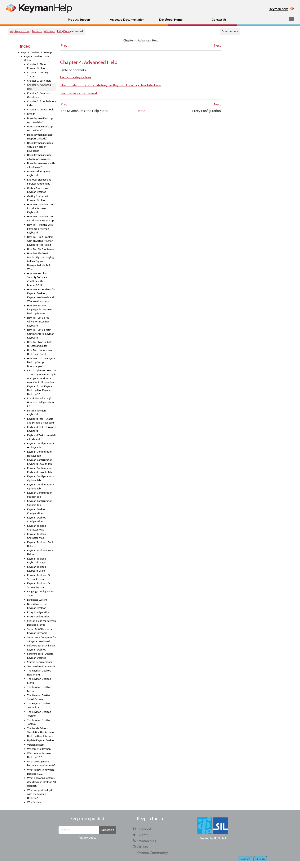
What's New (34, 802)
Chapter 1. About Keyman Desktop (37, 66)
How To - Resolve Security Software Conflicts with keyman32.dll (37, 279)
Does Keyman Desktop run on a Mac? (40, 120)
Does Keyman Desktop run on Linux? (40, 128)
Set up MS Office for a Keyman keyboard (39, 631)
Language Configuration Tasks (40, 593)
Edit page (260, 858)
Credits (31, 114)
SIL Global (220, 838)
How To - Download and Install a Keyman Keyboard (40, 208)
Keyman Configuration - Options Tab (40, 478)
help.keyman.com (19, 31)
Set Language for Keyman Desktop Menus (41, 623)
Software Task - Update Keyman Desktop (40, 655)
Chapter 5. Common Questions (38, 95)
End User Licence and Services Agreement (39, 181)
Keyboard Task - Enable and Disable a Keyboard (40, 420)
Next (217, 45)
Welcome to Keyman (39, 749)
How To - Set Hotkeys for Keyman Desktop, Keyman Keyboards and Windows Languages (41, 295)
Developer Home (171, 19)
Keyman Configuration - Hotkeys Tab (40, 445)
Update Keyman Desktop (41, 740)
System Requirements (39, 662)
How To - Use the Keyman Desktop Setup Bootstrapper (41, 362)
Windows (49, 31)
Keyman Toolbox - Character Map (37, 527)
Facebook (144, 829)
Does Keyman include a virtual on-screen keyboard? (40, 146)
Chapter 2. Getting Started (37, 74)
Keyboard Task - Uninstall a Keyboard (41, 437)
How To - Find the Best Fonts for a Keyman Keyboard (40, 228)
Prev (64, 45)
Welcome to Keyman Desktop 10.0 (39, 755)
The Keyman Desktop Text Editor (39, 705)
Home (140, 111)
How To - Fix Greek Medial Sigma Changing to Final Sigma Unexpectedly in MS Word (40, 261)
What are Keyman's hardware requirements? (41, 763)
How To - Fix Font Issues (40, 249)
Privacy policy (87, 837)
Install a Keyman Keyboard (36, 412)
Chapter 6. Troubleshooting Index (41, 103)
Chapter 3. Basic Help (39, 80)
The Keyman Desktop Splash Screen (39, 697)
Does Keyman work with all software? (41, 165)
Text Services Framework (41, 666)
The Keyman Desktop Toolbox (39, 714)
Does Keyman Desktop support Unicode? (40, 136)
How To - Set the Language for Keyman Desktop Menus (39, 309)
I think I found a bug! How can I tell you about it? (41, 402)
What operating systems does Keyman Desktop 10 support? (41, 781)
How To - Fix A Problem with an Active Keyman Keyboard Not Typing (40, 240)
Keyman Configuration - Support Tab (40, 494)
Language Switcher (37, 599)
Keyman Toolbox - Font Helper (40, 544)
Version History (35, 744)
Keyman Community (152, 852)
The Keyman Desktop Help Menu (39, 672)
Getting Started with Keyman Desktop (38, 190)
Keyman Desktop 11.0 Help (36, 52)
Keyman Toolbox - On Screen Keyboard (39, 577)
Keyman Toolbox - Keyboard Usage (37, 560)
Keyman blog (146, 841)
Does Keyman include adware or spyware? (39, 157)
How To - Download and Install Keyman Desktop (40, 218)
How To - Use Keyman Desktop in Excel (39, 352)
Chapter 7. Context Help (40, 109)
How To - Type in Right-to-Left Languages (40, 344)
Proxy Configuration (38, 612)
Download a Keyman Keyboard (39, 173)
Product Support (79, 19)
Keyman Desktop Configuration (36, 511)
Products (37, 31)
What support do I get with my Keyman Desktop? (39, 794)
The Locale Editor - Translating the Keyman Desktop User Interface (40, 732)
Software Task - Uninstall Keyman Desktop (41, 647)
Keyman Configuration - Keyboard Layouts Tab (40, 462)
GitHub (142, 847)
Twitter (142, 835)
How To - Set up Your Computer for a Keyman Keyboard (40, 333)
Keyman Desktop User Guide (36, 58)
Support (245, 858)
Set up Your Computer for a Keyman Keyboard (41, 639)
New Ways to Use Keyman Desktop (37, 606)
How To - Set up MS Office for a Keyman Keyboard (38, 321)
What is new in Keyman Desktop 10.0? (40, 771)
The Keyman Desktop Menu (39, 680)
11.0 (59, 31)
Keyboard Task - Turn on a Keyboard (41, 429)
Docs (66, 31)
